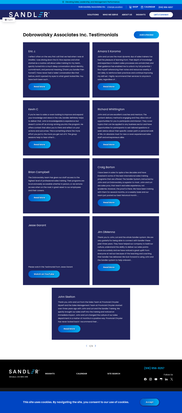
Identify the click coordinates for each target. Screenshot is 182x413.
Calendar (149, 6)
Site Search (113, 373)
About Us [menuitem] (127, 14)
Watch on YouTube (44, 274)
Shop (135, 6)
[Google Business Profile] (161, 379)
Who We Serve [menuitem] (110, 14)
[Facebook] (145, 379)
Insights (50, 373)
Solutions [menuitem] (93, 14)
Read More (39, 86)
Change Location (115, 7)
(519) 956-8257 (165, 7)
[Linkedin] (166, 379)
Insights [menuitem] (141, 14)
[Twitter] (171, 379)
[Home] (29, 15)
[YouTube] (156, 379)
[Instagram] (150, 379)
